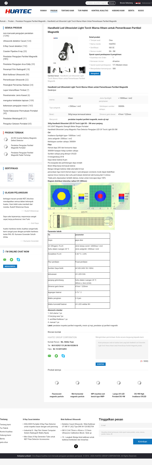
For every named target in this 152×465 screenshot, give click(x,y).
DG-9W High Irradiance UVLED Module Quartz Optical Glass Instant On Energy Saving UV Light (139, 395)
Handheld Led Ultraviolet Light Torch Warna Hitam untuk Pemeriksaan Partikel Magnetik (66, 78)
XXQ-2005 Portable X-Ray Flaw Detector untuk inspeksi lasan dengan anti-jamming (41, 425)
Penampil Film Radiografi (14, 69)
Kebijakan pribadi (24, 456)
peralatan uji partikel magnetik (106, 326)
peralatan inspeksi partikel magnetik (67, 326)
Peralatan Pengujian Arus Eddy (17, 64)
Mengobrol (95, 73)
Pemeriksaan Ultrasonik (13, 80)
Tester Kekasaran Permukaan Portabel (20, 111)
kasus (141, 11)
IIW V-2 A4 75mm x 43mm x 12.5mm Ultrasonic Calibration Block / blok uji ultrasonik (76, 432)
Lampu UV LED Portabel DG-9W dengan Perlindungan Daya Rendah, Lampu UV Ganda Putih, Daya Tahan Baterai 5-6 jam (118, 395)
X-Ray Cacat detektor (12, 46)
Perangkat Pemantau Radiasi (16, 85)
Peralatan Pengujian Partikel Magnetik (31, 21)
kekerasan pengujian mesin (15, 105)
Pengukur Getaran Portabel (15, 124)
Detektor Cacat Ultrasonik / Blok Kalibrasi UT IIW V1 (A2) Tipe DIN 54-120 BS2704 (78, 425)
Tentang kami (67, 11)
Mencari (111, 3)
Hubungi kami (118, 11)
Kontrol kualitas (100, 11)
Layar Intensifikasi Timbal (14, 90)
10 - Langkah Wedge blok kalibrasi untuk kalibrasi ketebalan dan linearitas (78, 438)
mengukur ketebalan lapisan (16, 100)
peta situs (4, 442)
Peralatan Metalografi (13, 118)
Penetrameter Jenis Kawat (15, 95)
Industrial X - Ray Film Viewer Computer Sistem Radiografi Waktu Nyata (40, 431)
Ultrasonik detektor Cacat (14, 41)
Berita (131, 11)
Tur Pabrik (83, 11)
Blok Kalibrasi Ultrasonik (14, 74)
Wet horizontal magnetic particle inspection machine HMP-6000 (77, 395)
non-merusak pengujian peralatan (18, 33)
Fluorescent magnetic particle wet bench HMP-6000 (57, 395)
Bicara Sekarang (126, 3)
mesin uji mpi (87, 326)
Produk (53, 11)
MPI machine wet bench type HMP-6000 (98, 395)
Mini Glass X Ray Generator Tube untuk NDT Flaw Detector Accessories (39, 438)
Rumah (43, 11)
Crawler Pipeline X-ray (13, 51)
